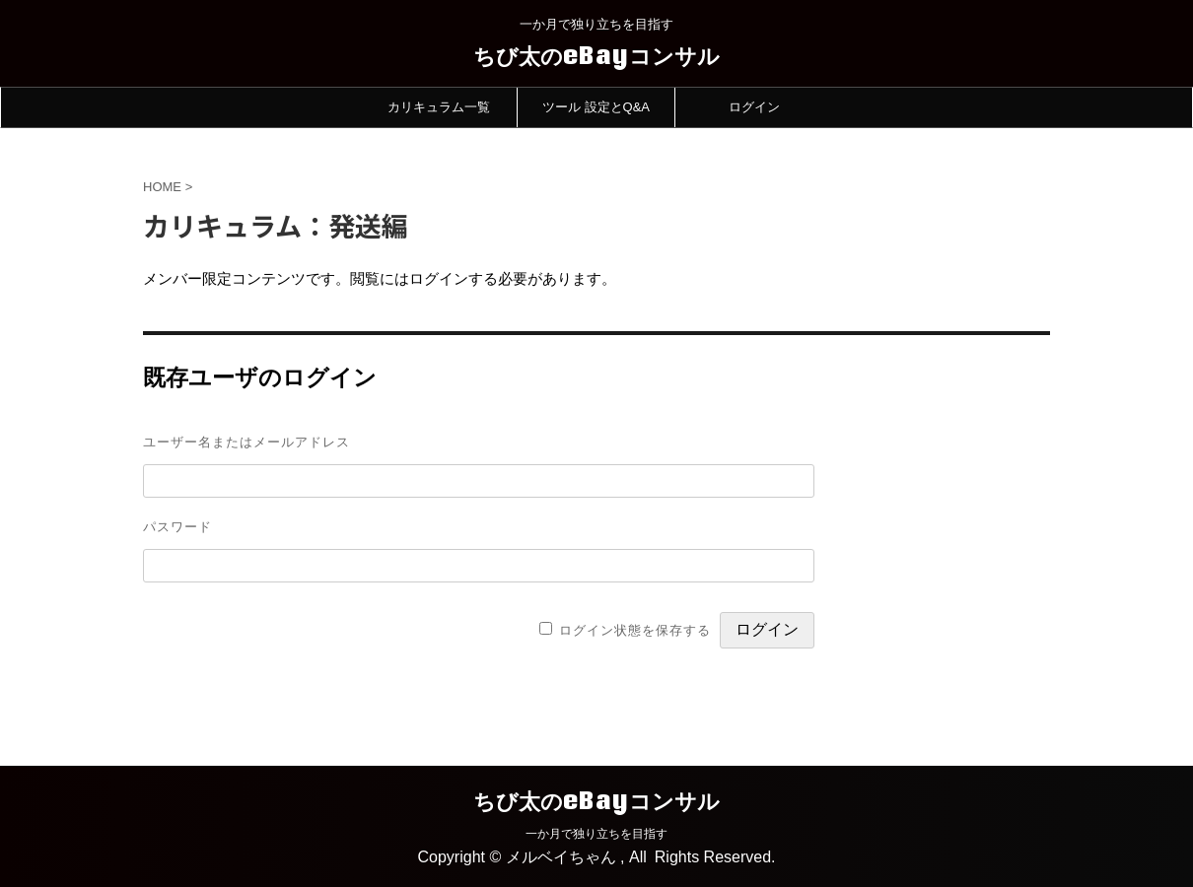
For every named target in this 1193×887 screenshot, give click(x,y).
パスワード (177, 526)
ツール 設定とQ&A (596, 107)
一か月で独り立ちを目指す (596, 834)
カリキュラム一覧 (438, 107)
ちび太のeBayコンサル (596, 55)
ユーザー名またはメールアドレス (246, 441)
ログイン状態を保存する (635, 630)
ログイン (754, 107)
